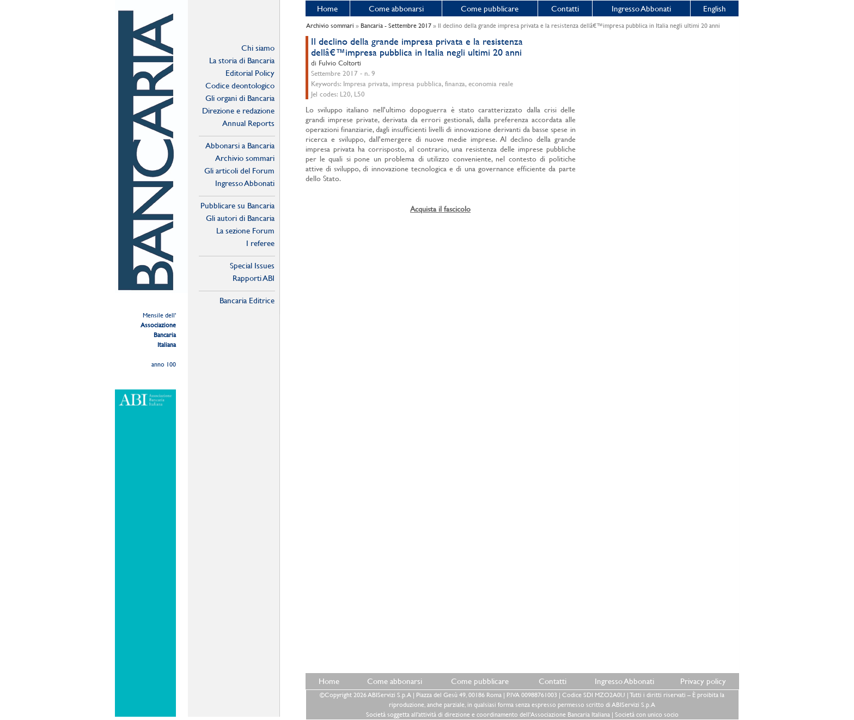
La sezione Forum (245, 230)
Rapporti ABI (253, 278)
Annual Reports (248, 123)
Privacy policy (703, 681)
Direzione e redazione (238, 110)
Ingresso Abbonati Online (244, 183)
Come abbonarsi (396, 8)
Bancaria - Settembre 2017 (396, 25)
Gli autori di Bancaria (240, 218)
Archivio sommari (244, 158)
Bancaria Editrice (246, 300)
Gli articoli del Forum (239, 170)
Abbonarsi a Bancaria (239, 145)
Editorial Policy (249, 72)
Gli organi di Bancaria (239, 98)
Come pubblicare (489, 8)
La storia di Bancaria (241, 60)
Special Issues (252, 265)
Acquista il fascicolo (440, 209)
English (714, 8)
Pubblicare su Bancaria (237, 205)
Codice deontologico (239, 85)
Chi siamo (257, 47)
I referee (260, 243)
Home (327, 8)
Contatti (565, 8)
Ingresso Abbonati (641, 8)
